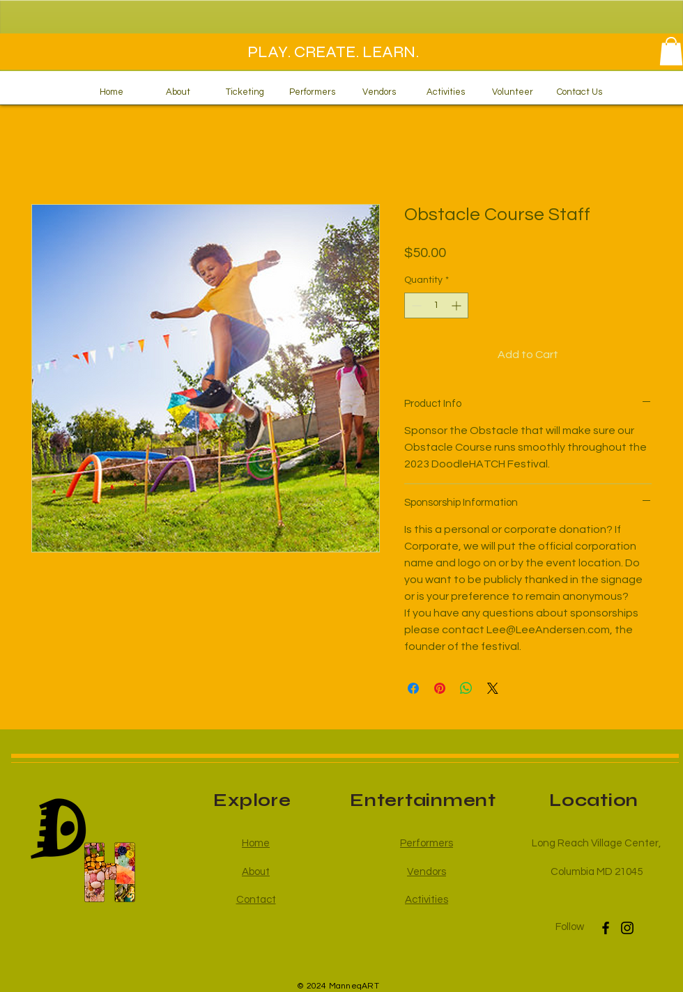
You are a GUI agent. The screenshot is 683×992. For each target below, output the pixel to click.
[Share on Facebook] (413, 688)
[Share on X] (492, 688)
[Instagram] (627, 928)
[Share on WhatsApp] (466, 688)
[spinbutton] (436, 305)
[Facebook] (605, 928)
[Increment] (457, 305)
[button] (671, 51)
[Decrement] (415, 305)
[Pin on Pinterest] (439, 688)
